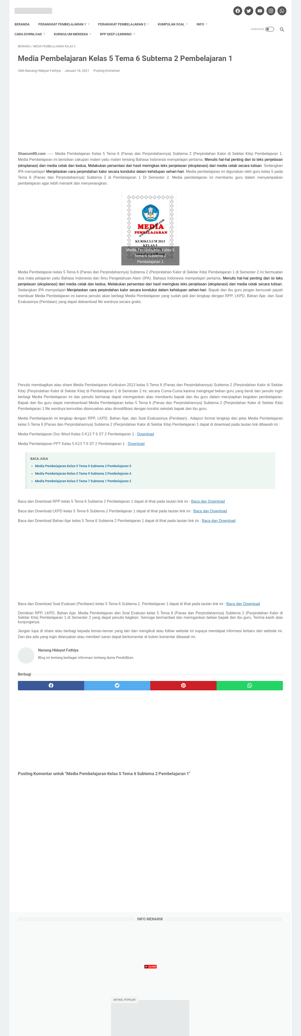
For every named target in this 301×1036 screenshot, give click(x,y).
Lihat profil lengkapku (248, 515)
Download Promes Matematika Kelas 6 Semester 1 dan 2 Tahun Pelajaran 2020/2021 (247, 173)
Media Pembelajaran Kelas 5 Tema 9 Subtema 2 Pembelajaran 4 (83, 546)
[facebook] (234, 5)
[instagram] (267, 5)
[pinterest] (129, 792)
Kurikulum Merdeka (74, 26)
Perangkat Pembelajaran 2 (125, 16)
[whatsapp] (278, 5)
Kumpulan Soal (174, 16)
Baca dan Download (34, 580)
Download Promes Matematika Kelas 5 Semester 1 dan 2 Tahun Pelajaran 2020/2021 (247, 267)
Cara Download (31, 26)
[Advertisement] (107, 119)
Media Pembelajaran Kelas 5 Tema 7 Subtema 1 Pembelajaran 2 (83, 554)
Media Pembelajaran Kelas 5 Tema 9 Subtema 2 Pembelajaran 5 (83, 538)
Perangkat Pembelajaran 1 (65, 16)
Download (145, 506)
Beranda (25, 16)
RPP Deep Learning (119, 26)
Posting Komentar (106, 78)
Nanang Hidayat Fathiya (248, 491)
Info (203, 16)
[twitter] (245, 5)
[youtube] (256, 5)
